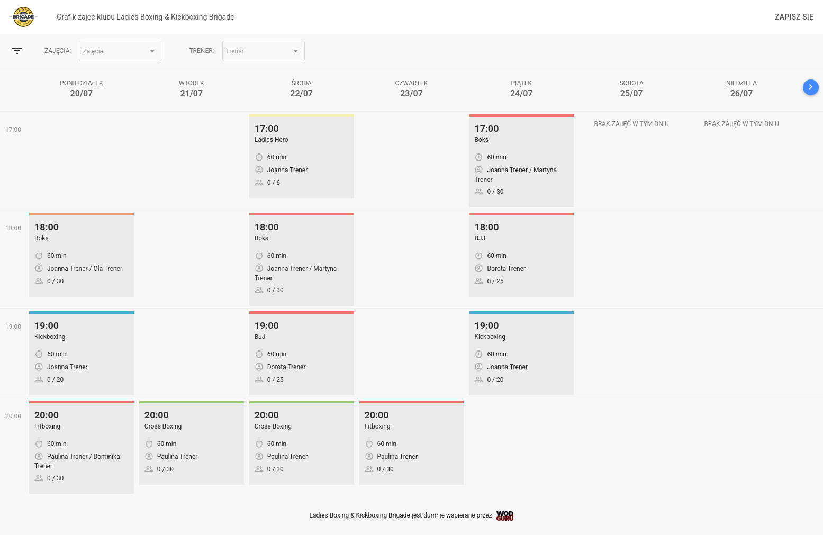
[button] (120, 51)
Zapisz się (794, 17)
